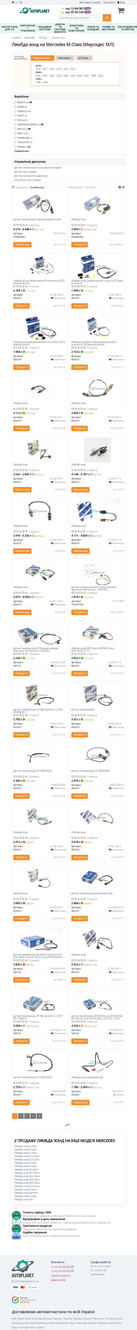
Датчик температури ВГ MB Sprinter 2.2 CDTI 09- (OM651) (37, 1017)
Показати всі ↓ (22, 151)
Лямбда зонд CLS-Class (26, 1159)
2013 (58, 69)
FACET (20, 115)
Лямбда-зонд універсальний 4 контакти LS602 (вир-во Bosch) (39, 281)
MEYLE (22, 128)
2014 (65, 69)
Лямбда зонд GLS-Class (27, 1186)
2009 (100, 75)
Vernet (22, 146)
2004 (65, 75)
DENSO (22, 111)
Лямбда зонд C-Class (25, 1152)
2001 (45, 75)
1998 (38, 82)
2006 (79, 75)
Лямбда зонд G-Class (25, 1166)
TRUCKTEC (23, 142)
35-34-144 (72, 12)
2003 (58, 75)
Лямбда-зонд (78, 219)
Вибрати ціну (22, 244)
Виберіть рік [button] (42, 58)
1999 (45, 82)
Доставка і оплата (90, 2)
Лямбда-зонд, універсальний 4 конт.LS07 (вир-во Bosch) (97, 281)
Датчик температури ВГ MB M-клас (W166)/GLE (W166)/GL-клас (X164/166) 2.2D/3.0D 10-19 (97, 1017)
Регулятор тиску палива (27, 179)
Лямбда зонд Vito (23, 1199)
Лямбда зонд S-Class (25, 1189)
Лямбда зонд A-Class (25, 1146)
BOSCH (24, 102)
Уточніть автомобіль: (21, 57)
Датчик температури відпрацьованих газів (37, 219)
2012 (51, 69)
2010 (38, 69)
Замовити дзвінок (61, 1275)
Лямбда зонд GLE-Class (27, 1179)
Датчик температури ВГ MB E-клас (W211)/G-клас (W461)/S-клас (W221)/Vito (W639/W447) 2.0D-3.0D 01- (38, 955)
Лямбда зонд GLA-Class (27, 1172)
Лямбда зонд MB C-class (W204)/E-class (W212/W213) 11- (92, 649)
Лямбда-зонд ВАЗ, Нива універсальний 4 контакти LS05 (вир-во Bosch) (93, 343)
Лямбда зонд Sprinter (26, 1192)
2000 (38, 75)
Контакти (109, 2)
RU (21, 2)
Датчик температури (82, 709)
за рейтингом (37, 187)
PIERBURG (23, 137)
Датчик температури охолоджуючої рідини (38, 167)
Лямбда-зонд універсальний (87, 1077)
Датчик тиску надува (25, 171)
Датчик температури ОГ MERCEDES (32, 771)
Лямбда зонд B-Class (25, 1149)
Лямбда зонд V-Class (25, 1196)
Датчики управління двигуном (31, 175)
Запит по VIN (58, 1279)
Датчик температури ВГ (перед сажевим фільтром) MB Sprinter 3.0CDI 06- (93, 588)
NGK (21, 133)
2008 (93, 75)
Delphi (20, 106)
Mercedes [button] (65, 58)
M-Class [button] (84, 58)
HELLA (20, 120)
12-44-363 (72, 8)
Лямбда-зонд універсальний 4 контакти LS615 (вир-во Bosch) (39, 343)
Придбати (79, 244)
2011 (45, 69)
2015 (72, 69)
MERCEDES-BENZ (28, 124)
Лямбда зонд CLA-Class (26, 1156)
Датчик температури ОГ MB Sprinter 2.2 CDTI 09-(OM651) (38, 710)
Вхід (121, 2)
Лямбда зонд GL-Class (26, 1169)
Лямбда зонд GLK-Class (27, 1182)
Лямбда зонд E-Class (25, 1162)
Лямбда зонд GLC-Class (27, 1176)
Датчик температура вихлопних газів (92, 893)
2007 (86, 75)
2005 (72, 75)
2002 (51, 75)
